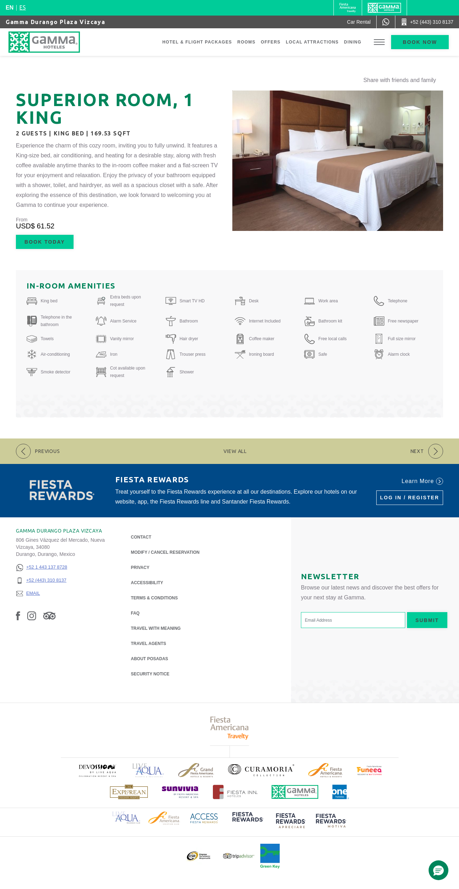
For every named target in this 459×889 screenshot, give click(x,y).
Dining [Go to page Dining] (352, 42)
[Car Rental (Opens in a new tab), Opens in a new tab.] (358, 22)
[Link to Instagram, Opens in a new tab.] (31, 616)
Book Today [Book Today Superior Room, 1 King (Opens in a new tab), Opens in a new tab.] (44, 242)
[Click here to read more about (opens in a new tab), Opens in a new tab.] (97, 770)
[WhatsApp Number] (386, 22)
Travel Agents (148, 643)
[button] (438, 870)
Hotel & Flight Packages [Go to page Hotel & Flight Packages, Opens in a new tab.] (197, 42)
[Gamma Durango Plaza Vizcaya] (51, 42)
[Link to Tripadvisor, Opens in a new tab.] (49, 616)
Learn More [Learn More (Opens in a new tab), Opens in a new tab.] (422, 481)
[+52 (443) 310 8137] (41, 580)
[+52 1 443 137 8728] (41, 567)
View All (235, 451)
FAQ (135, 613)
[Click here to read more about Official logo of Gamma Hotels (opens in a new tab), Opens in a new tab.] (295, 792)
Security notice (150, 674)
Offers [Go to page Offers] (270, 42)
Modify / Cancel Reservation (165, 552)
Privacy (140, 567)
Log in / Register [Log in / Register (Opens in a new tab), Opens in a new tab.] (409, 497)
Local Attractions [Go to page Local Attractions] (312, 42)
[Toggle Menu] (379, 42)
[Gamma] (384, 8)
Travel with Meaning (156, 628)
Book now (420, 42)
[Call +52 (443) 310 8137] (427, 22)
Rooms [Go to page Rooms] (246, 42)
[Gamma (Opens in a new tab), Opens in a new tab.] (348, 8)
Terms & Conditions (154, 597)
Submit (427, 620)
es (22, 7)
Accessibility (147, 582)
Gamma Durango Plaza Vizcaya (55, 22)
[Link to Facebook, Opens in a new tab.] (18, 616)
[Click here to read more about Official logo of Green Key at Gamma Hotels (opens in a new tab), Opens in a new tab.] (270, 856)
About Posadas (149, 658)
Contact (141, 537)
